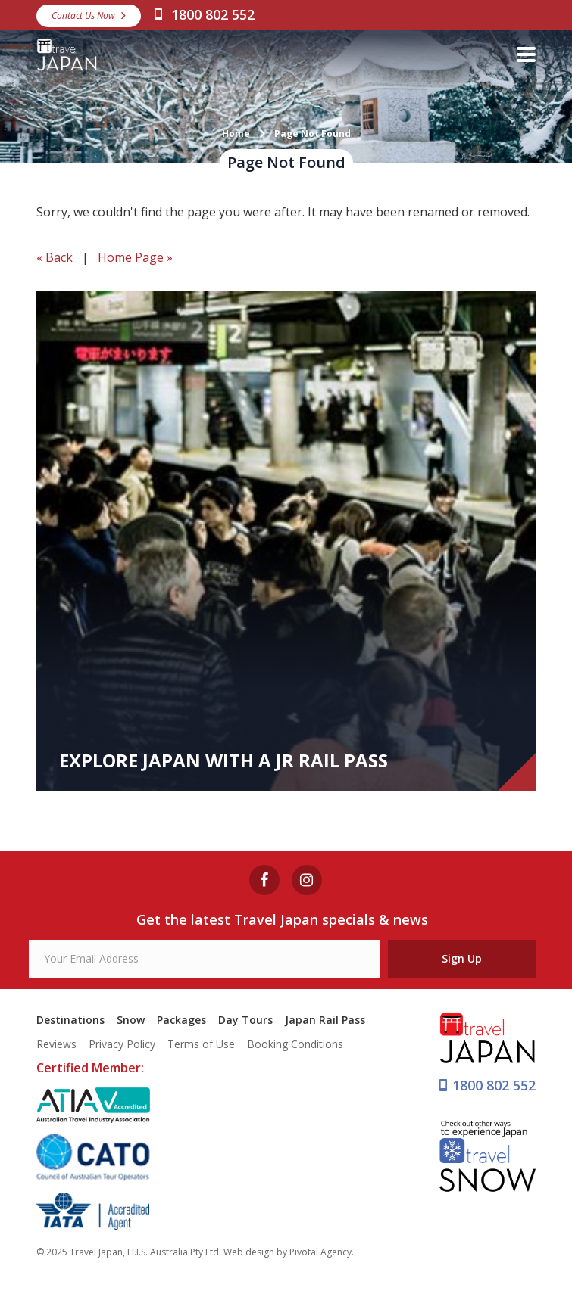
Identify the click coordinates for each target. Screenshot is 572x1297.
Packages (181, 1019)
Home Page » (135, 257)
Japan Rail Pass (325, 1019)
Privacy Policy (122, 1044)
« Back (54, 257)
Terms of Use (201, 1044)
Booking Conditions (295, 1044)
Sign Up (462, 958)
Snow (131, 1019)
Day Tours (245, 1019)
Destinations (70, 1019)
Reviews (56, 1044)
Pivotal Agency (320, 1252)
